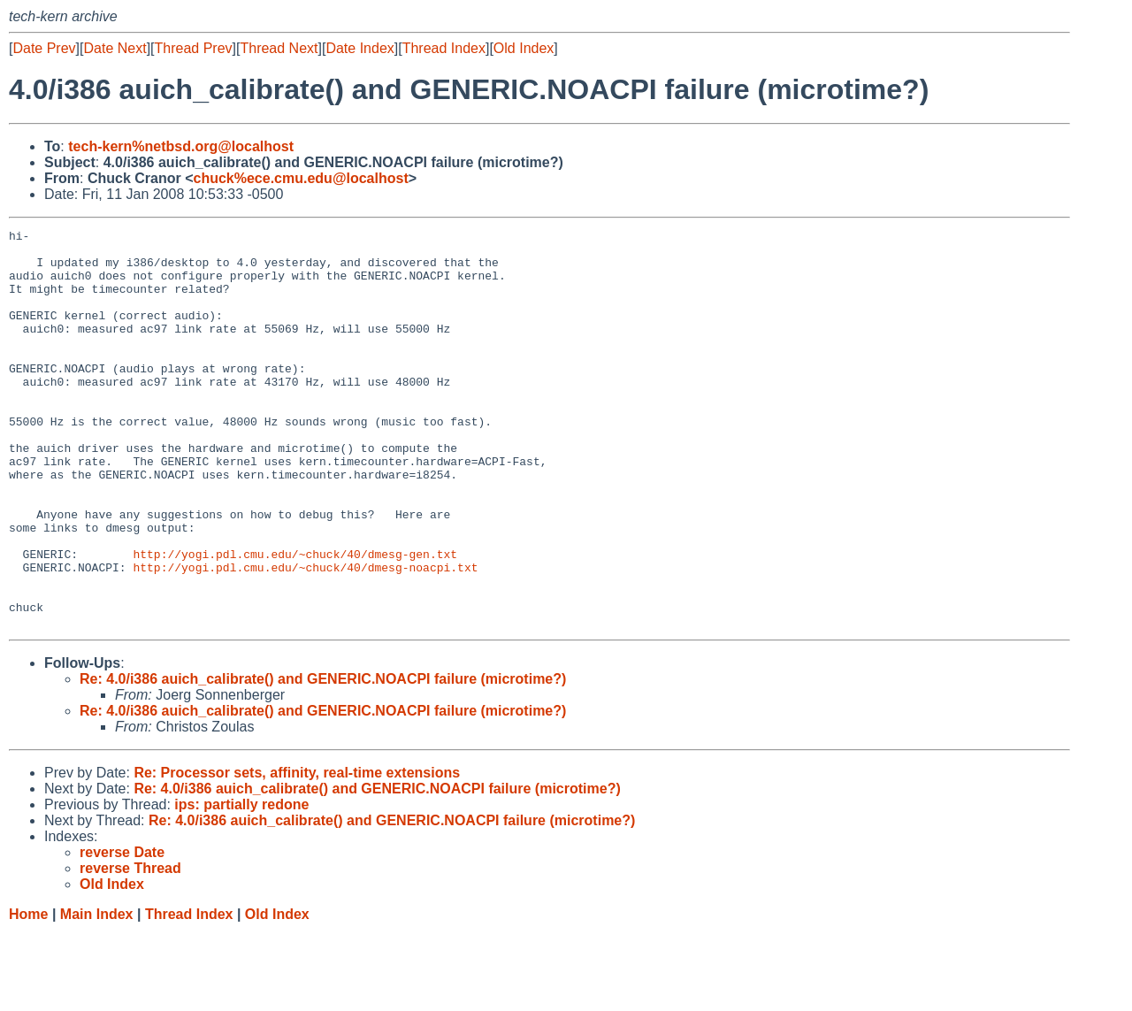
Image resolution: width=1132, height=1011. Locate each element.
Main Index (97, 993)
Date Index (359, 48)
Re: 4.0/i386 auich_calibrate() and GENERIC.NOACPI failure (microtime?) (323, 758)
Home (28, 993)
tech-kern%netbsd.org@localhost (181, 146)
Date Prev (43, 48)
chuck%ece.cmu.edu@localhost (300, 178)
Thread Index (444, 48)
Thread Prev (194, 48)
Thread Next (278, 48)
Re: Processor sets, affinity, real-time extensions (297, 852)
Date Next (114, 48)
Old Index (523, 48)
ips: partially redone (241, 884)
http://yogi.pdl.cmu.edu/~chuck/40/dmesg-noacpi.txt (305, 636)
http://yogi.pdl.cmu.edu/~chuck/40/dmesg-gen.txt (295, 620)
